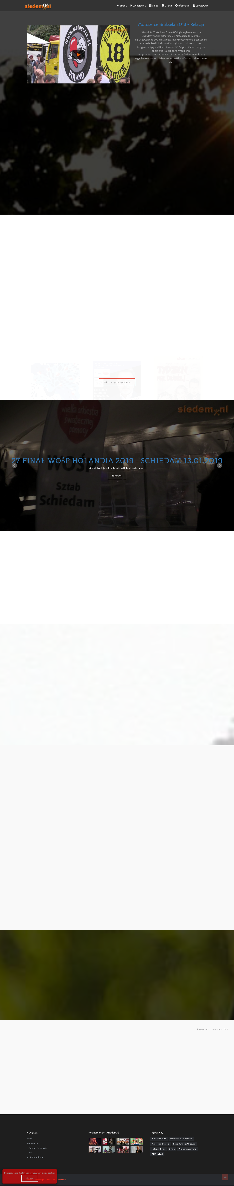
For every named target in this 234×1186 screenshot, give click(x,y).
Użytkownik (200, 5)
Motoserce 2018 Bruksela (181, 1138)
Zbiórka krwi (157, 1154)
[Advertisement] (117, 115)
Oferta (167, 5)
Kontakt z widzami (35, 1157)
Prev (14, 465)
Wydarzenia (138, 5)
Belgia (172, 1149)
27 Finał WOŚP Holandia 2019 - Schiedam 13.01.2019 (117, 460)
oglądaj (117, 475)
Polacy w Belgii (158, 1149)
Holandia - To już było (37, 1148)
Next (219, 465)
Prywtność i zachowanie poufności (213, 1029)
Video (153, 5)
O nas (29, 1152)
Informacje (182, 5)
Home (29, 1138)
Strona (122, 5)
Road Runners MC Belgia (184, 1144)
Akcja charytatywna (187, 1149)
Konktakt (62, 1179)
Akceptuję (29, 1178)
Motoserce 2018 (159, 1138)
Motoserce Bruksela (160, 1144)
